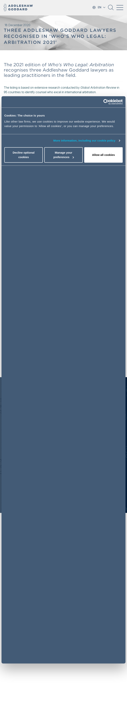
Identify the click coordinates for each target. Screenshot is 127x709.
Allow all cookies (103, 154)
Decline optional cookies (23, 155)
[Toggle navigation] (119, 7)
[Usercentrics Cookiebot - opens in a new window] (106, 102)
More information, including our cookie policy (84, 140)
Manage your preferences (63, 155)
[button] (110, 9)
